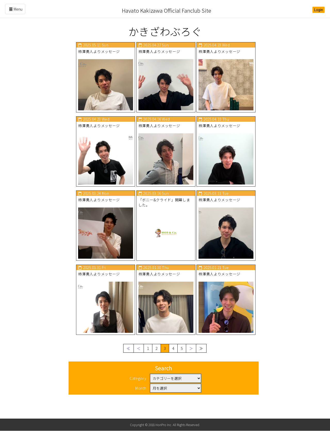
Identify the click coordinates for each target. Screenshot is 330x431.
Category (138, 389)
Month (140, 399)
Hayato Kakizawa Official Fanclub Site (166, 8)
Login (318, 10)
